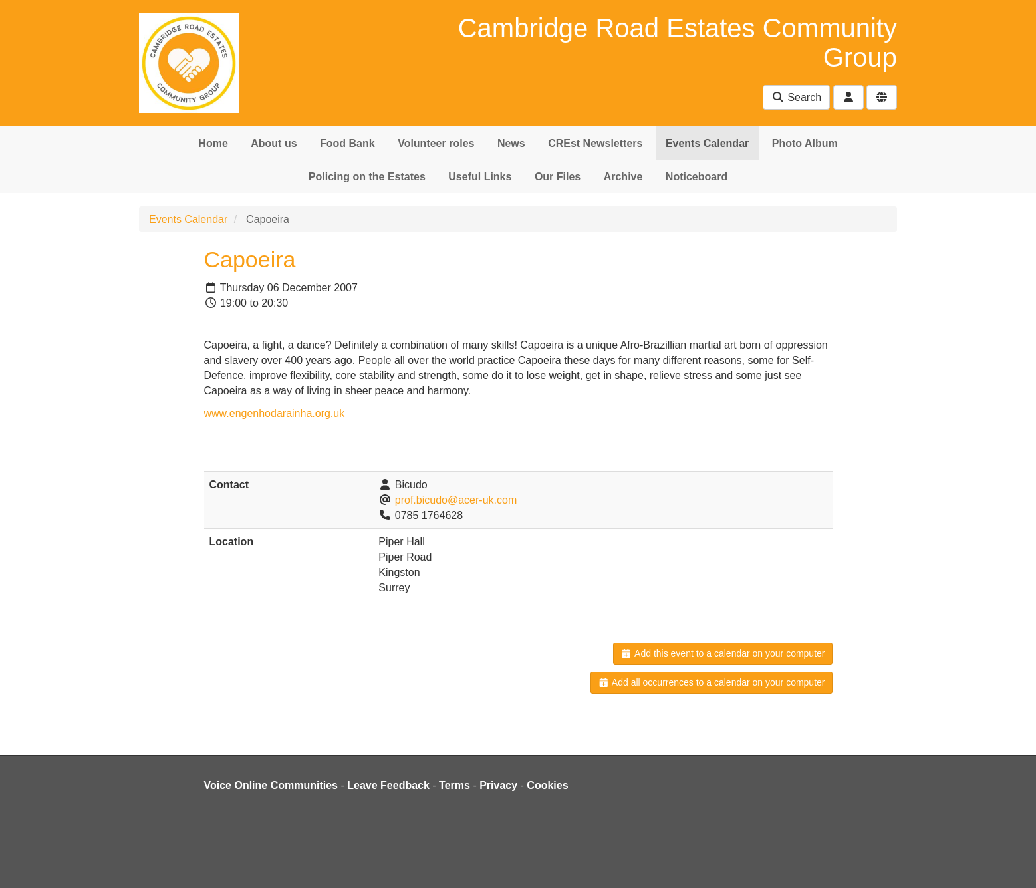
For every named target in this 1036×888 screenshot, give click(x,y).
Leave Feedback (388, 785)
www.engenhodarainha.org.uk (274, 413)
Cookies (547, 785)
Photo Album (805, 143)
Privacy (498, 785)
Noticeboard (696, 176)
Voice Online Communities (271, 785)
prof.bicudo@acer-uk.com (456, 500)
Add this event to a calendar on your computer (722, 653)
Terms (454, 785)
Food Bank (347, 143)
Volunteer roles (436, 143)
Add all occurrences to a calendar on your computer (711, 682)
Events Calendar (707, 143)
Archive (623, 176)
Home (212, 143)
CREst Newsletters (595, 143)
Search (796, 97)
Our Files (558, 176)
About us (274, 143)
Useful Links (479, 176)
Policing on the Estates (367, 176)
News (511, 143)
